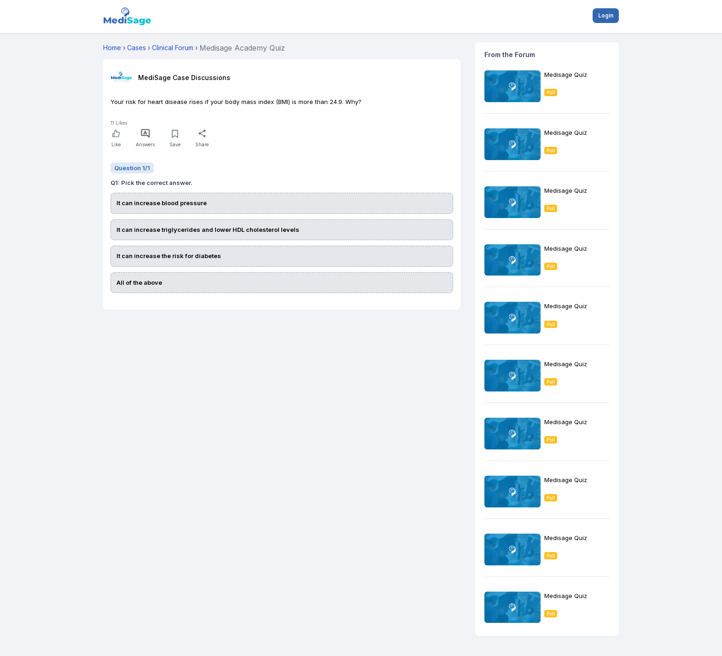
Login (605, 15)
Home (112, 48)
